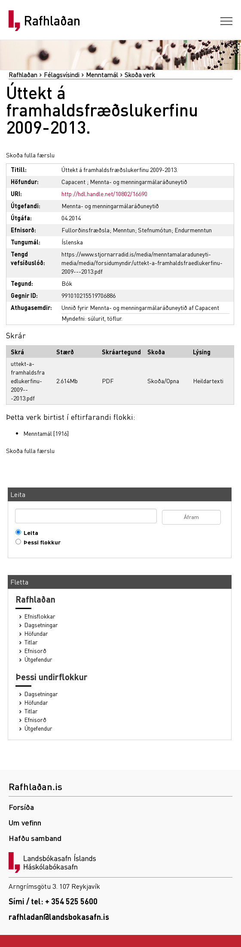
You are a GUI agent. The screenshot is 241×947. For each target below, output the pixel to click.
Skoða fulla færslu (30, 155)
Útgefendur (38, 659)
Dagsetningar (41, 624)
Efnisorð (35, 650)
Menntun (124, 230)
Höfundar (36, 633)
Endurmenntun (193, 230)
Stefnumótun (154, 230)
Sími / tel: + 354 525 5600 (53, 901)
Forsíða (21, 807)
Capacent (73, 181)
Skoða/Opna (163, 380)
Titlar (31, 642)
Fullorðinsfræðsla (85, 230)
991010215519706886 (88, 295)
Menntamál (102, 74)
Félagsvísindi (61, 74)
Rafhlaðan (52, 20)
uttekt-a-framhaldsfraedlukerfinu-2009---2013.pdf (28, 380)
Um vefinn (25, 822)
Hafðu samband (35, 838)
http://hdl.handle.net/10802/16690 (104, 193)
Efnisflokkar (39, 616)
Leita (29, 532)
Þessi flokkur (40, 542)
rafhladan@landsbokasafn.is (59, 917)
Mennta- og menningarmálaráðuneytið (138, 181)
